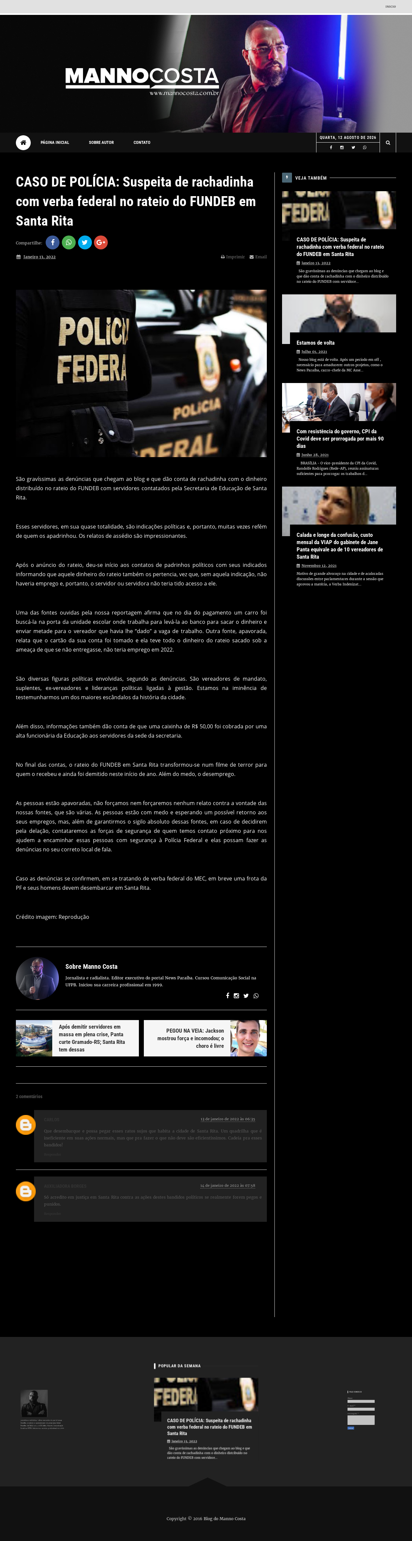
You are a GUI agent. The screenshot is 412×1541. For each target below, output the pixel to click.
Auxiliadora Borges (65, 1186)
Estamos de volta (316, 342)
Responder (52, 1154)
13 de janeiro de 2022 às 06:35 (228, 1119)
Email (258, 256)
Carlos (52, 1119)
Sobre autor (101, 142)
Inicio (391, 6)
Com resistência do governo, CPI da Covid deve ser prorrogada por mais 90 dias (340, 438)
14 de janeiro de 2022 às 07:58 (227, 1185)
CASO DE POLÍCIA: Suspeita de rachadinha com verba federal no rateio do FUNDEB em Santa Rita (340, 246)
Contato (142, 142)
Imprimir (233, 256)
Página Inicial (55, 142)
